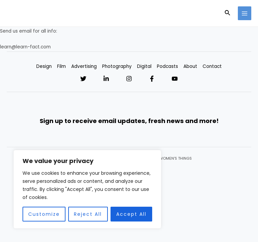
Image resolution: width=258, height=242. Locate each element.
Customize (44, 214)
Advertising (84, 66)
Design (44, 66)
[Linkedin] (106, 79)
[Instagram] (129, 79)
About (190, 66)
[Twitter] (83, 79)
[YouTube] (175, 79)
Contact (212, 66)
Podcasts (167, 66)
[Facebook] (152, 79)
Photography (117, 66)
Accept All (131, 214)
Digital (144, 66)
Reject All (88, 214)
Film (61, 66)
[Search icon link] (228, 13)
